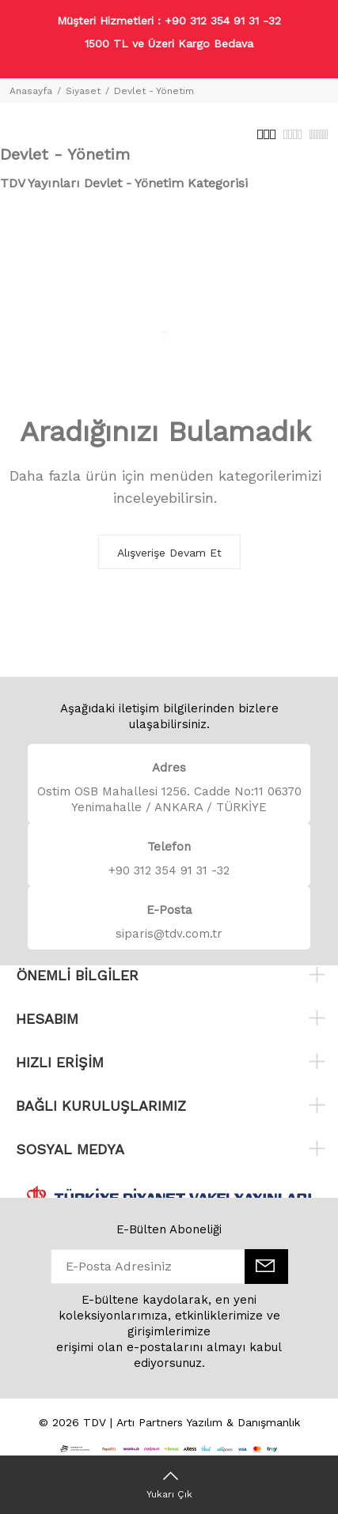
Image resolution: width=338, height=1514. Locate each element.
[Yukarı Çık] (169, 1484)
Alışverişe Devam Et (169, 552)
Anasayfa (30, 90)
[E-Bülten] (266, 1266)
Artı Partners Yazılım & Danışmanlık (208, 1422)
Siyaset (83, 90)
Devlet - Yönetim (154, 90)
